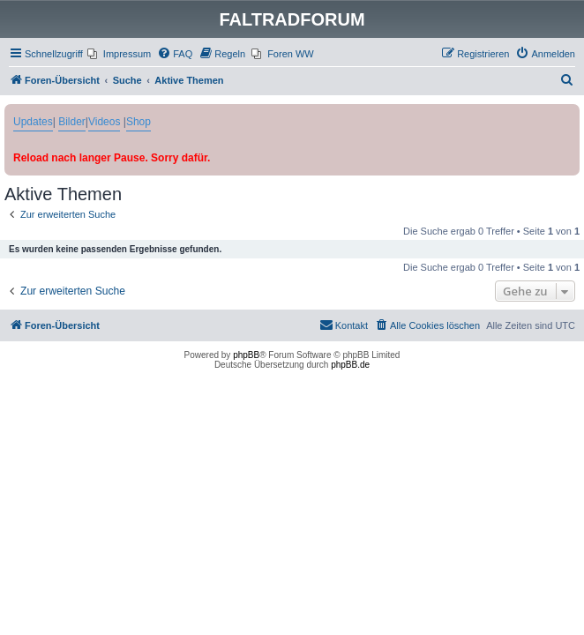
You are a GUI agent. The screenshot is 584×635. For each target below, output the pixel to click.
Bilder (72, 122)
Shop (138, 122)
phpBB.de (350, 365)
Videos (104, 122)
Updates (33, 122)
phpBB (246, 355)
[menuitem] (119, 53)
